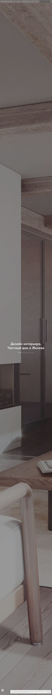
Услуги (14, 1)
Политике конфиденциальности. (25, 692)
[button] (45, 2)
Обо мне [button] (32, 1)
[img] (11, 1)
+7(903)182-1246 (26, 1)
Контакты (36, 1)
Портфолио (18, 1)
